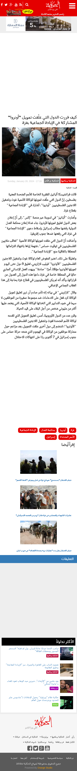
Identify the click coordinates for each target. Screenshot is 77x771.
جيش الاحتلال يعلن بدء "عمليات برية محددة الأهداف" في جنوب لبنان (43, 550)
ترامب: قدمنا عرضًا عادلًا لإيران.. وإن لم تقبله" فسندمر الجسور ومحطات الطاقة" (34, 650)
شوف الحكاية (29, 742)
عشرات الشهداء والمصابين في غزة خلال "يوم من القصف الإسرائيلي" (43, 515)
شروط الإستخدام (37, 758)
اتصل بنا (14, 758)
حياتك (16, 737)
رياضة (51, 742)
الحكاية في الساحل (30, 737)
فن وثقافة (59, 742)
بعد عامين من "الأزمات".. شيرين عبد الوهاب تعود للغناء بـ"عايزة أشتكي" (32, 682)
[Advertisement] (38, 73)
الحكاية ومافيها (68, 181)
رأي (73, 737)
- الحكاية (69, 188)
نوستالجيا (42, 742)
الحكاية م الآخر (52, 181)
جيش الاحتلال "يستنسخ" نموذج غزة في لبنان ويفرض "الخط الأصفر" (43, 480)
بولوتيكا (44, 737)
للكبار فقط (70, 742)
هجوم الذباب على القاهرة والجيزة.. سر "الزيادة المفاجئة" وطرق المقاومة (32, 666)
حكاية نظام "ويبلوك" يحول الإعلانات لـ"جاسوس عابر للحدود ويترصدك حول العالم (34, 699)
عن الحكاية (70, 758)
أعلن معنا (24, 758)
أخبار (68, 737)
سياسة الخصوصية (55, 758)
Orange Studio (45, 767)
